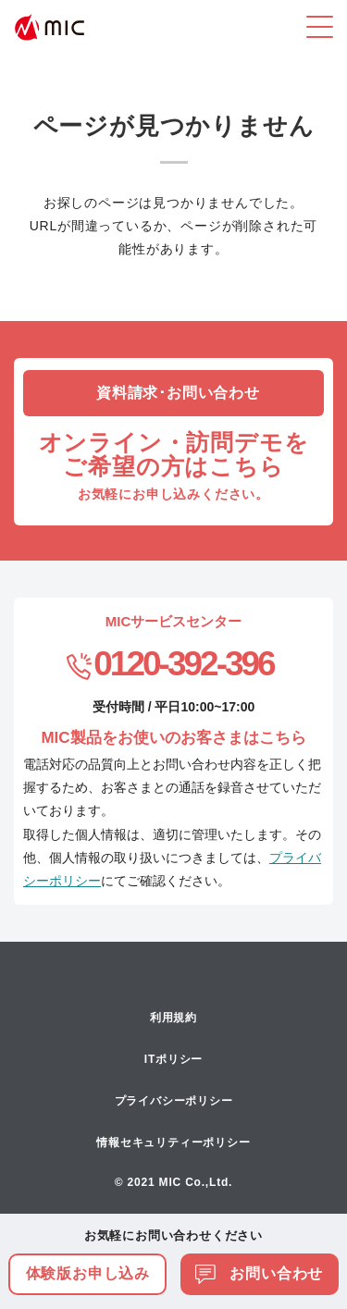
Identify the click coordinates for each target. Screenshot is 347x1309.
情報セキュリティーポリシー (173, 1142)
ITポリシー (173, 1059)
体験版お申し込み (88, 1273)
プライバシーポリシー (174, 1100)
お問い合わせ (259, 1273)
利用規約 (173, 1017)
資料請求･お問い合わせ (178, 393)
